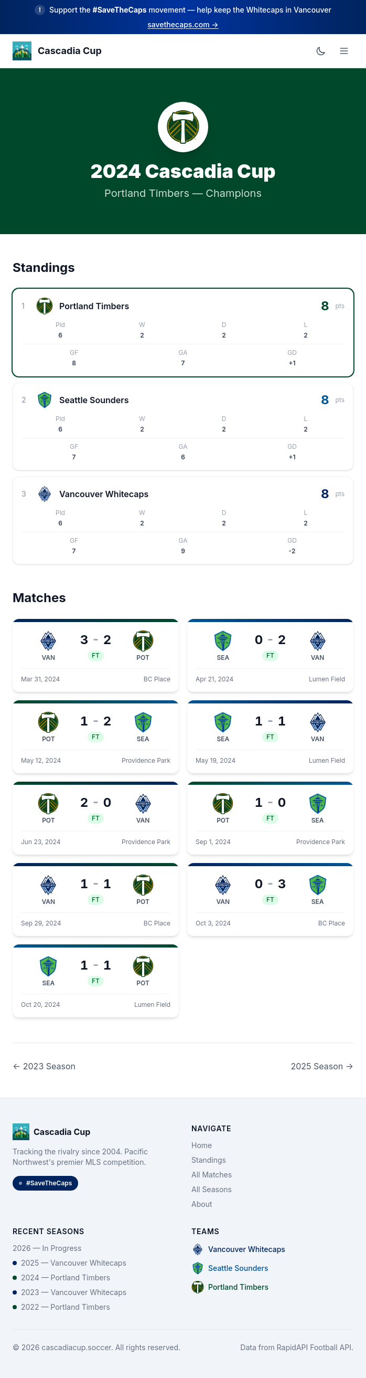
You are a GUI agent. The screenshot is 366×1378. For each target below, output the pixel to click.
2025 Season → (321, 1066)
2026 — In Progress (47, 1248)
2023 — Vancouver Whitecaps (69, 1292)
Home (201, 1145)
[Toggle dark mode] (320, 50)
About (201, 1204)
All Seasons (211, 1189)
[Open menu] (344, 50)
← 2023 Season (44, 1066)
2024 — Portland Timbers (61, 1277)
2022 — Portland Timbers (61, 1306)
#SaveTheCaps (45, 1183)
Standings (208, 1159)
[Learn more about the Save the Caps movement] (183, 17)
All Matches (211, 1174)
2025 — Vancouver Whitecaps (69, 1262)
